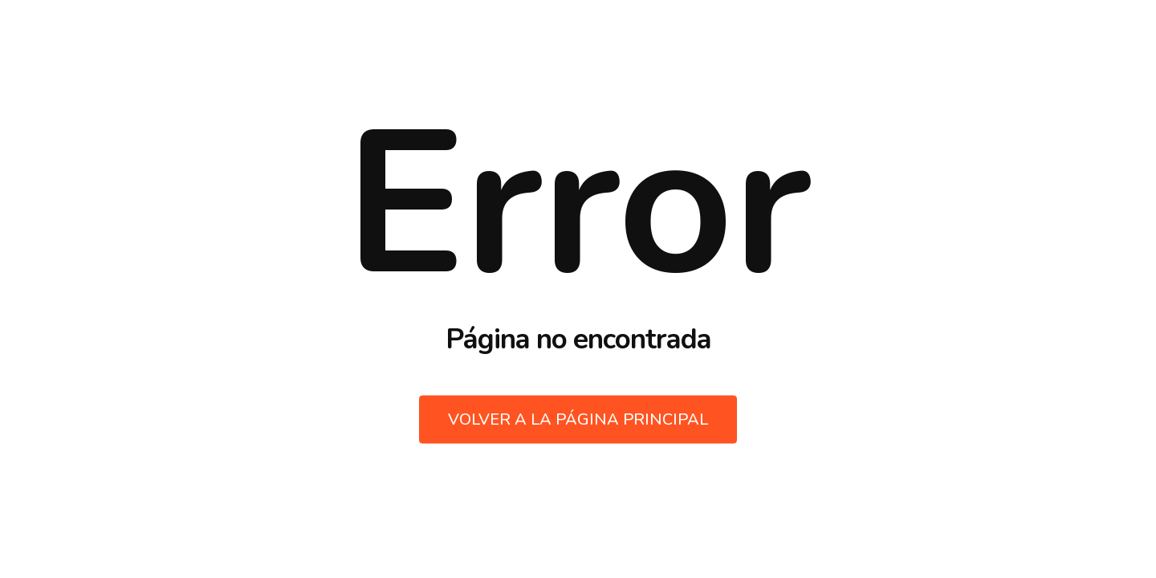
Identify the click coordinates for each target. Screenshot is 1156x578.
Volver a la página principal (578, 419)
